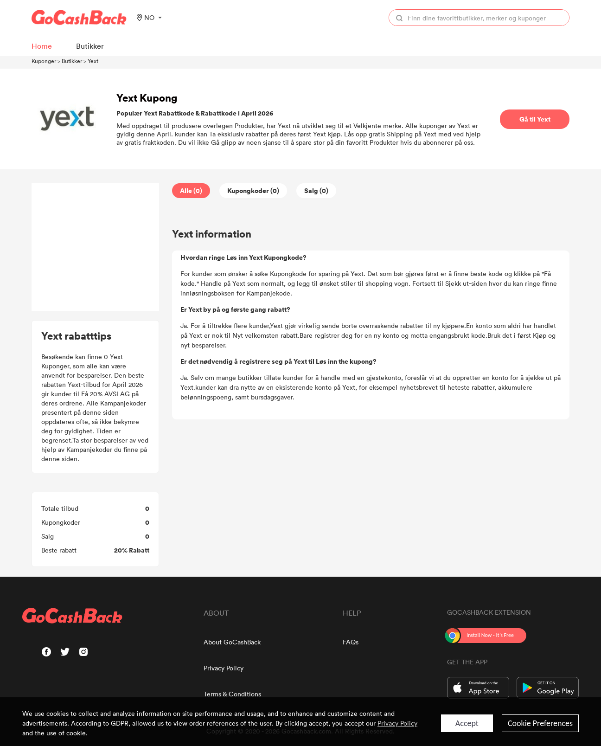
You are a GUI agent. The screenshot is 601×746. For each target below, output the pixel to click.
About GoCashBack (232, 641)
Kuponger (44, 61)
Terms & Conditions (232, 693)
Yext (93, 61)
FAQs (350, 641)
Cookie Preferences (540, 723)
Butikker (72, 61)
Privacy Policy (223, 667)
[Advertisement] (95, 247)
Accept (467, 723)
